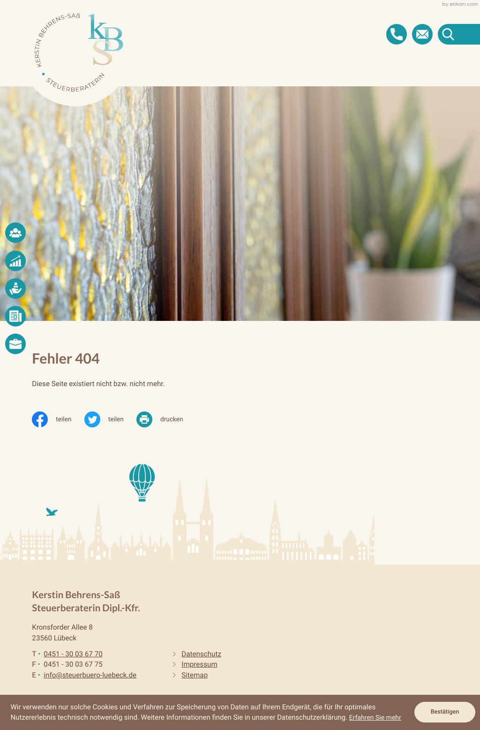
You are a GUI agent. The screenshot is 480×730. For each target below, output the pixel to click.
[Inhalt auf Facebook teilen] (58, 419)
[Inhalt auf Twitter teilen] (110, 419)
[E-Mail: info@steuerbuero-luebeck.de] (422, 34)
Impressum (199, 664)
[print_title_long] (166, 419)
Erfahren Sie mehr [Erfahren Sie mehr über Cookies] (375, 718)
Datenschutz (201, 654)
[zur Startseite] (79, 52)
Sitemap (194, 675)
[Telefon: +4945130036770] (73, 654)
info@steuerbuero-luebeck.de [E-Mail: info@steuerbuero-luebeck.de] (90, 675)
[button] (396, 34)
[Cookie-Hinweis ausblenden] (444, 712)
